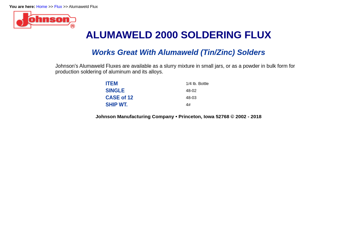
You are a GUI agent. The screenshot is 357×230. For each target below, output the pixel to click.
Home (41, 6)
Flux (58, 6)
